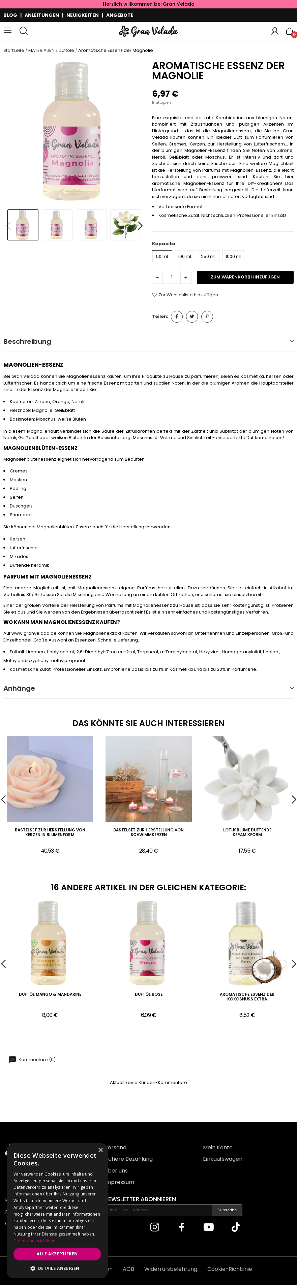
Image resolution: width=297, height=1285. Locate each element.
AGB (128, 1269)
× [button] (100, 1150)
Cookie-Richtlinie (229, 1269)
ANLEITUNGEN (42, 15)
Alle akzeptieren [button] (57, 1254)
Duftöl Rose (148, 994)
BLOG (10, 15)
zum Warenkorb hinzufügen (245, 277)
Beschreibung (27, 341)
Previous (8, 226)
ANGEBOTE (119, 15)
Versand (115, 1147)
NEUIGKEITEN (82, 15)
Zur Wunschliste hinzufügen (185, 294)
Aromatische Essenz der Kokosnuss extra (247, 997)
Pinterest (207, 317)
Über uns (116, 1171)
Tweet (192, 317)
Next (140, 226)
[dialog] (57, 1210)
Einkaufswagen (222, 1159)
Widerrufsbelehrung (170, 1269)
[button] (57, 1268)
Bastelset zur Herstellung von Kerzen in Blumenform (50, 832)
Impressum (119, 1182)
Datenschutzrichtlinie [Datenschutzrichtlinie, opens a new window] (34, 1241)
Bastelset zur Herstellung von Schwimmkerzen (148, 832)
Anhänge (19, 688)
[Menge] (171, 277)
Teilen (177, 317)
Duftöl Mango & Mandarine (50, 994)
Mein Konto (218, 1147)
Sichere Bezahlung (128, 1159)
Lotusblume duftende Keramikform (247, 832)
